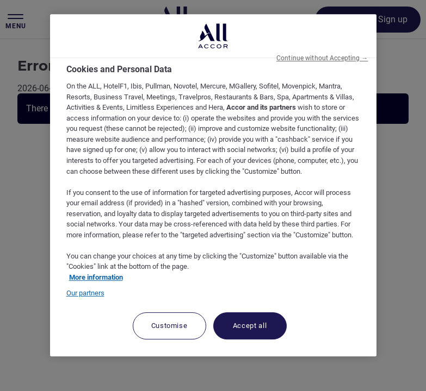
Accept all (250, 325)
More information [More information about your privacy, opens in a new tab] (96, 277)
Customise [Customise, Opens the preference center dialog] (169, 325)
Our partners (85, 293)
